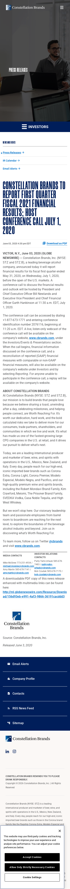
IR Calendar (10, 160)
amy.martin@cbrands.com (16, 573)
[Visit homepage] (25, 7)
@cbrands (56, 541)
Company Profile (21, 679)
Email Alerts (10, 168)
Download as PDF (54, 243)
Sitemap (15, 723)
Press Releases (12, 152)
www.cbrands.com (41, 338)
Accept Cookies (32, 857)
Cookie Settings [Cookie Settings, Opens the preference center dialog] (32, 877)
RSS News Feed (20, 708)
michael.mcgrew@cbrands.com (18, 566)
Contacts (15, 693)
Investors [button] (35, 126)
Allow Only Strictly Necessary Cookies (32, 867)
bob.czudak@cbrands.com (47, 574)
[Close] (60, 831)
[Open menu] (62, 7)
